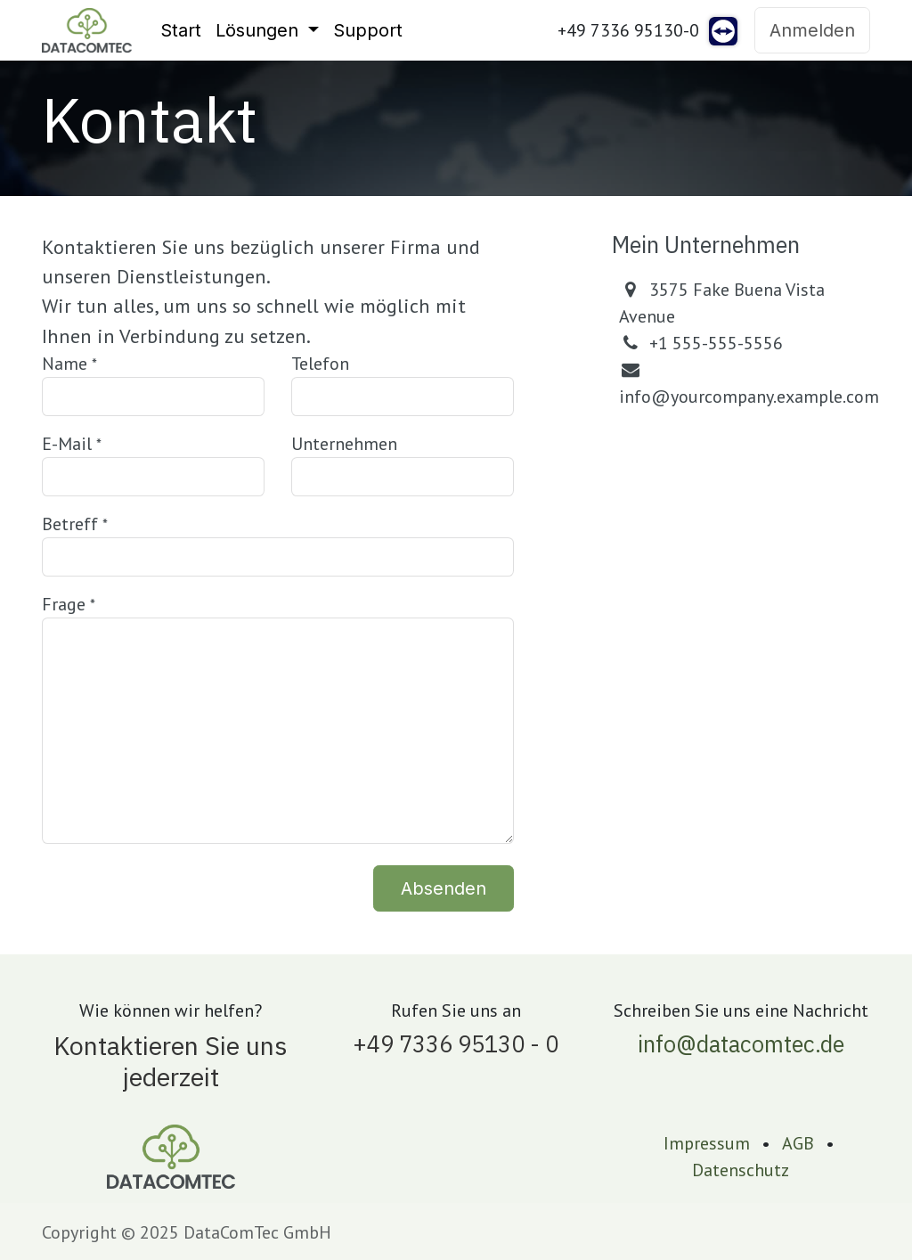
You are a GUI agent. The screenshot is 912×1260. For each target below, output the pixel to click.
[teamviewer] (723, 30)
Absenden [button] (443, 888)
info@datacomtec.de (741, 1044)
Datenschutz (740, 1170)
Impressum (707, 1143)
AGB (798, 1143)
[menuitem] (180, 30)
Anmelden (812, 30)
